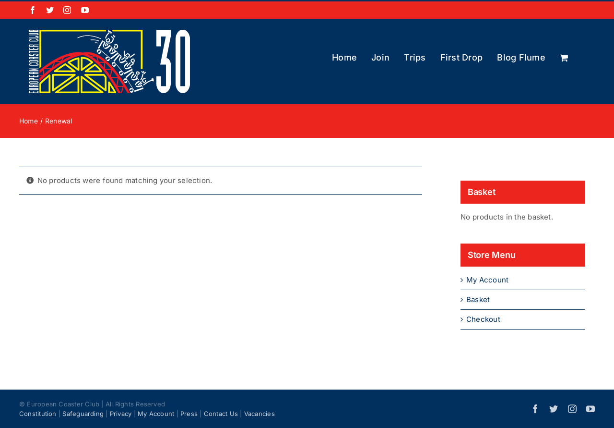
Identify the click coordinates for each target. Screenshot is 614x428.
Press (189, 413)
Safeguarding (83, 413)
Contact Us (221, 413)
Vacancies (259, 413)
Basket (478, 299)
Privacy (121, 413)
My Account (487, 279)
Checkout (483, 319)
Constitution (38, 413)
